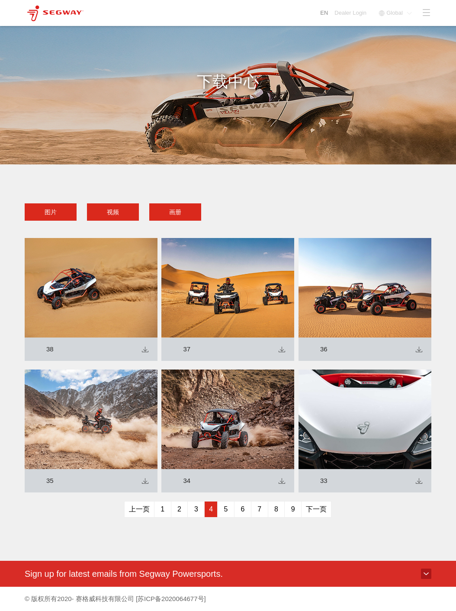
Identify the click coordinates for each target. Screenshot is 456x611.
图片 (51, 212)
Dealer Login (351, 13)
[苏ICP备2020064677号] (171, 598)
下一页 (316, 509)
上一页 (139, 509)
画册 (175, 212)
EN (324, 13)
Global (395, 13)
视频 (113, 212)
